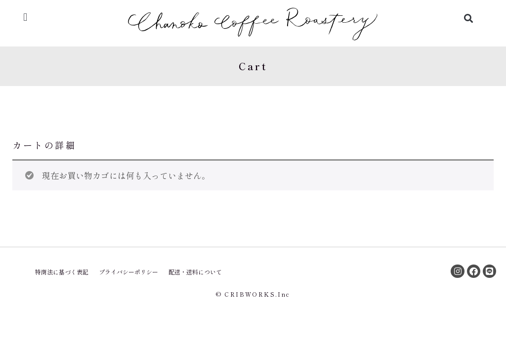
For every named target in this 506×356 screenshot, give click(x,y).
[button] (25, 17)
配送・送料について (195, 271)
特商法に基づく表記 (61, 271)
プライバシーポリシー (128, 271)
